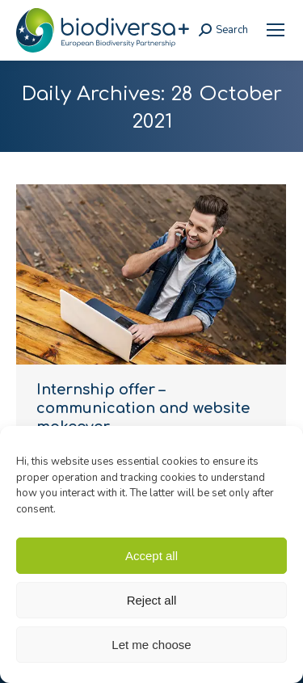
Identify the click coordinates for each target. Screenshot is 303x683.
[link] (275, 30)
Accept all (151, 556)
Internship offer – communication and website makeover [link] (143, 408)
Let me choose (151, 644)
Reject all (152, 600)
